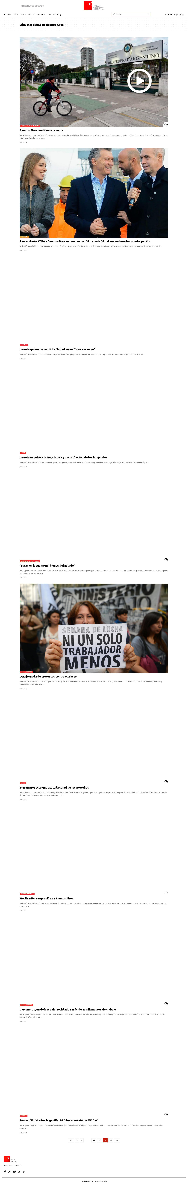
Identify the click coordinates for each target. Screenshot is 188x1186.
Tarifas (23, 1116)
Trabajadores (26, 672)
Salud (23, 453)
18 (111, 1140)
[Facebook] (166, 15)
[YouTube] (171, 15)
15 (94, 1140)
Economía (24, 237)
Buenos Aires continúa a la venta (41, 130)
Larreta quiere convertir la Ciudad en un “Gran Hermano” (57, 349)
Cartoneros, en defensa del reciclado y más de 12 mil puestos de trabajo (68, 1009)
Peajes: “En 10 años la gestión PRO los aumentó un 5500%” (59, 1120)
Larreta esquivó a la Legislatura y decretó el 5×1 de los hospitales (63, 457)
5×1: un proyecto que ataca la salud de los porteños (54, 787)
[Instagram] (174, 15)
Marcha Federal (27, 894)
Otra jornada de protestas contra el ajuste (48, 676)
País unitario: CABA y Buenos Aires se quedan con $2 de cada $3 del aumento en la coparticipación (85, 241)
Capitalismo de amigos (30, 126)
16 (99, 1140)
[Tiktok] (177, 15)
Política (24, 345)
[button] (60, 15)
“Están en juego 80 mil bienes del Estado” (47, 565)
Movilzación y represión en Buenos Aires (46, 898)
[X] (168, 15)
